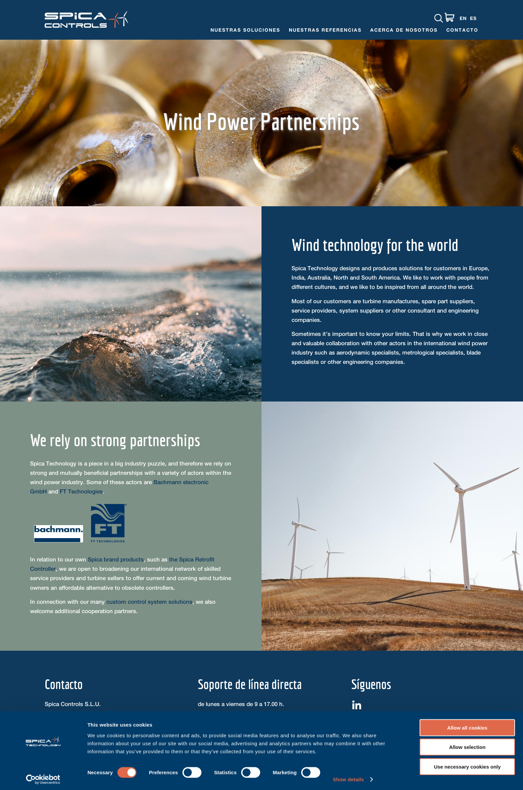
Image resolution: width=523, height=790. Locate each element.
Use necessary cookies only (467, 764)
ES (473, 18)
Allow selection (467, 744)
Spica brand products (116, 559)
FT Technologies (81, 491)
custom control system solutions (149, 601)
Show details (348, 777)
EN (463, 18)
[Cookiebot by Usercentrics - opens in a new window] (43, 777)
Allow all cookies (467, 725)
